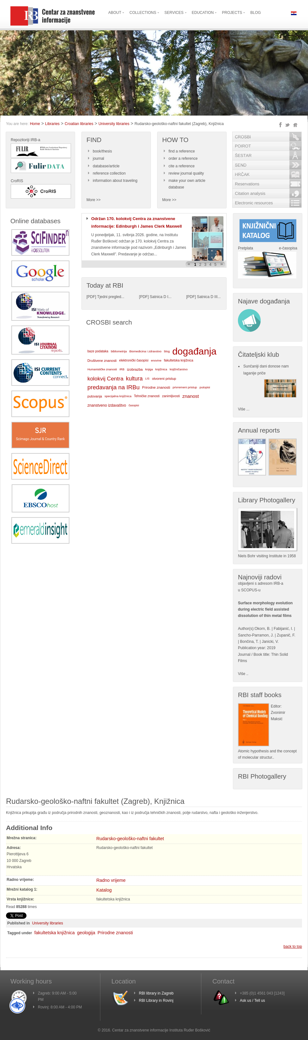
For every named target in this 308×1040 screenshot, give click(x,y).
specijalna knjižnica (117, 396)
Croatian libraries (79, 124)
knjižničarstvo (179, 369)
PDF (91, 297)
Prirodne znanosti (156, 387)
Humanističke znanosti (102, 369)
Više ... (243, 409)
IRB (121, 369)
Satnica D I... (161, 297)
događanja (194, 351)
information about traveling (115, 180)
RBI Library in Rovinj (156, 1000)
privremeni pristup (185, 387)
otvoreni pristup (164, 378)
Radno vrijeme (111, 880)
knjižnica (161, 369)
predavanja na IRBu (113, 387)
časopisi (134, 405)
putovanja (94, 396)
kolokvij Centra (105, 378)
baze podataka (97, 351)
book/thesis (102, 151)
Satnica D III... (209, 297)
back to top (292, 946)
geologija (86, 932)
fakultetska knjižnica (178, 360)
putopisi (204, 387)
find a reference (182, 151)
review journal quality (186, 173)
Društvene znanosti (101, 360)
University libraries (113, 124)
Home (35, 124)
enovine (156, 360)
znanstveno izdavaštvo (106, 405)
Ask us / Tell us (252, 1000)
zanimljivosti (171, 396)
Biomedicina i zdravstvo (145, 351)
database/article (106, 166)
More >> (93, 200)
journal (98, 158)
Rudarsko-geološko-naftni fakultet (130, 838)
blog (167, 351)
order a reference (183, 158)
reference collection (109, 173)
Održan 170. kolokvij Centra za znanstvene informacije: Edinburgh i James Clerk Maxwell (136, 222)
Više (241, 674)
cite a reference (182, 166)
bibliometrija (119, 351)
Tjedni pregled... (110, 297)
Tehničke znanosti (147, 396)
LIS (147, 378)
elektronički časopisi (133, 360)
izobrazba (135, 369)
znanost (190, 396)
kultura (134, 378)
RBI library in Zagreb (156, 993)
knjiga (149, 369)
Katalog (104, 890)
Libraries (52, 124)
